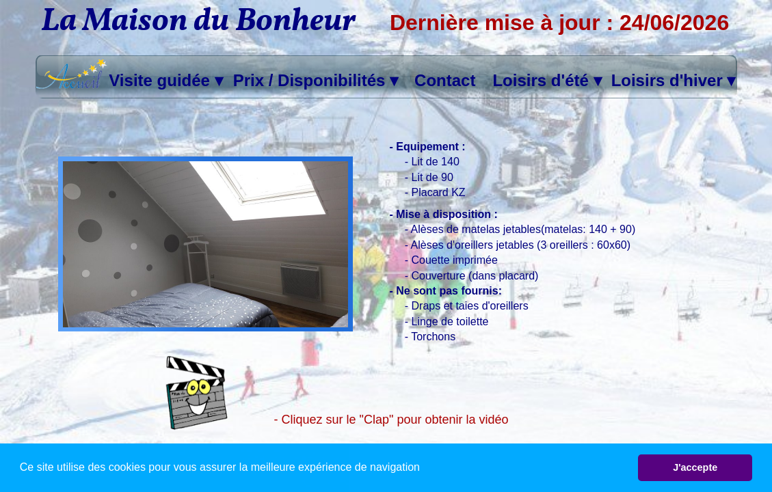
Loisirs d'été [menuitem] (546, 80)
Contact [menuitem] (444, 80)
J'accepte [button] (695, 467)
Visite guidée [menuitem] (165, 80)
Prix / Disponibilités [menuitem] (315, 80)
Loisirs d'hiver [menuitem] (673, 80)
